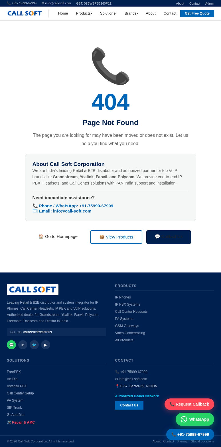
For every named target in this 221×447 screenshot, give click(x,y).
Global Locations (202, 441)
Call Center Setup (20, 393)
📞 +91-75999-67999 (131, 372)
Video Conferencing (130, 333)
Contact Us (129, 405)
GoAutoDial (15, 415)
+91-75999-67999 (96, 205)
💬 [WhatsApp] (11, 345)
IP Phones (123, 297)
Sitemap (182, 441)
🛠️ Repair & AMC (21, 422)
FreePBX (14, 372)
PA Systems (124, 319)
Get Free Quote (197, 13)
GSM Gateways (127, 326)
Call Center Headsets (131, 312)
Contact (194, 3)
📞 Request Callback (189, 404)
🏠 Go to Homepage (58, 236)
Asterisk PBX (17, 386)
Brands (130, 13)
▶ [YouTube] (45, 345)
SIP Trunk (14, 408)
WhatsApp (195, 419)
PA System (15, 400)
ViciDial (12, 379)
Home (63, 13)
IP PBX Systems (127, 304)
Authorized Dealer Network (137, 396)
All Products (124, 340)
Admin (209, 3)
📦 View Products (116, 236)
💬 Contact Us (169, 236)
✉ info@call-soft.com (56, 3)
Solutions (107, 13)
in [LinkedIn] (22, 345)
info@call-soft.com (72, 211)
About (180, 3)
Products (83, 13)
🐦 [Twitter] (34, 345)
